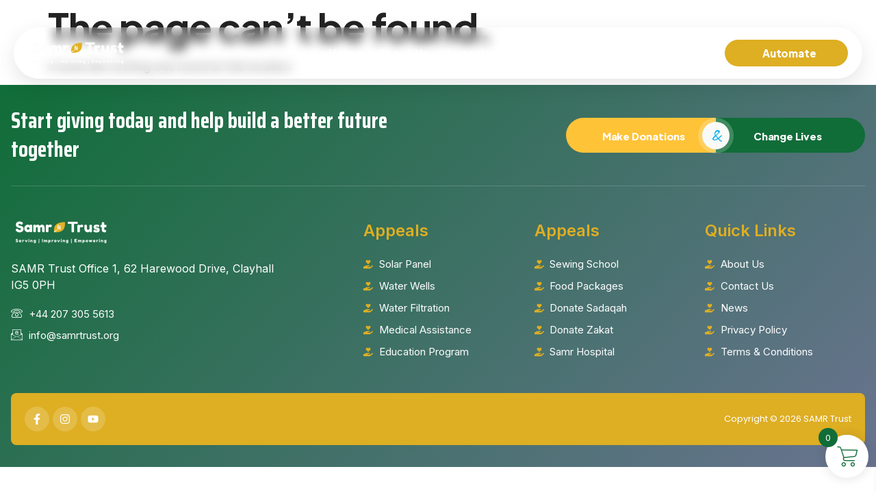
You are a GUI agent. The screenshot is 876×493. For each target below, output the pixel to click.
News (616, 53)
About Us (403, 53)
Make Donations (640, 134)
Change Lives (790, 134)
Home (344, 53)
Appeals (476, 53)
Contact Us (679, 53)
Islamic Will (554, 53)
